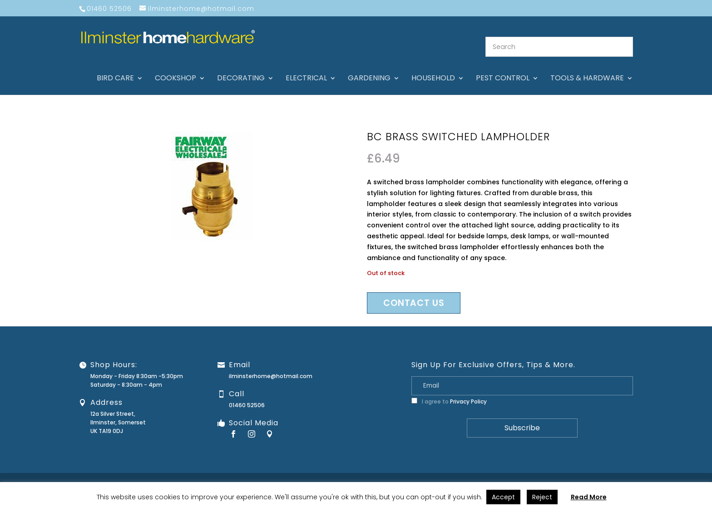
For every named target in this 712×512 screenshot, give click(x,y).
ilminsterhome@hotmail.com (270, 365)
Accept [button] (503, 497)
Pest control (502, 68)
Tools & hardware (587, 68)
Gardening (369, 68)
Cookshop (175, 68)
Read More (589, 497)
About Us (460, 474)
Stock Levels (688, 474)
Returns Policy (576, 474)
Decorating (241, 68)
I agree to (449, 390)
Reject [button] (542, 497)
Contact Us (496, 474)
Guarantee (534, 474)
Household (433, 68)
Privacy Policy (468, 390)
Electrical (306, 68)
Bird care (115, 68)
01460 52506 (247, 394)
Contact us (413, 292)
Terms (655, 474)
